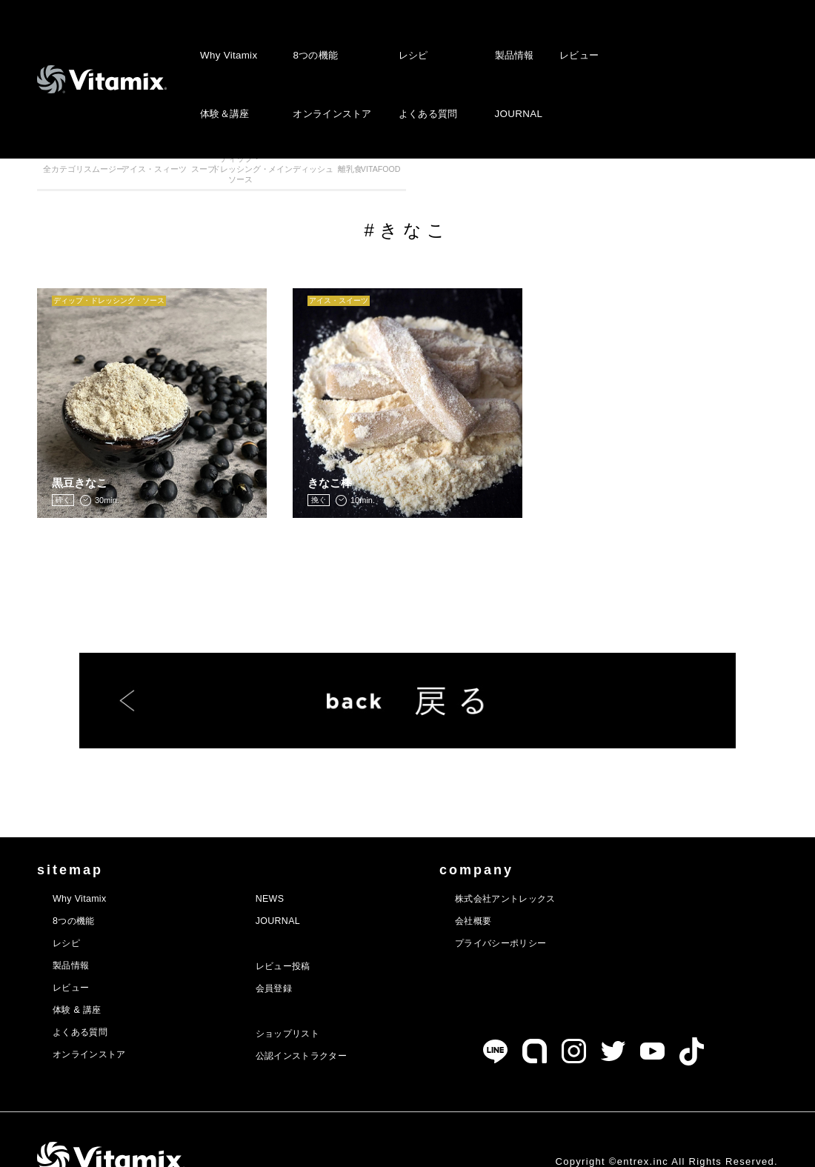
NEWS (292, 868)
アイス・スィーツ (268, 176)
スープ (361, 176)
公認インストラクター (331, 1025)
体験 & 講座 (84, 979)
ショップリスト (314, 1003)
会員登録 (297, 958)
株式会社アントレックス (560, 868)
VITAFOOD (732, 176)
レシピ (412, 41)
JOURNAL (516, 71)
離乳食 (639, 176)
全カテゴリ (83, 176)
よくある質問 (426, 71)
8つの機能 (313, 41)
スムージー (176, 176)
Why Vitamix (228, 41)
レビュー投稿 (308, 936)
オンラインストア (330, 71)
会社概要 (520, 891)
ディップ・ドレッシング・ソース (454, 177)
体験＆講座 (225, 71)
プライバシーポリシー (554, 913)
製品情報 (513, 41)
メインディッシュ (546, 176)
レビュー (576, 41)
